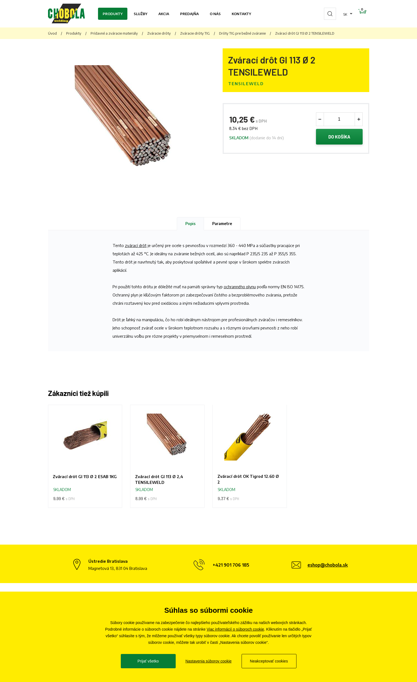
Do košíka (339, 137)
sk (328, 14)
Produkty (113, 14)
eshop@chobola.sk (327, 566)
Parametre (222, 223)
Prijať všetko (148, 661)
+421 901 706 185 (231, 566)
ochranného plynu (240, 286)
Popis (190, 223)
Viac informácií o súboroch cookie (235, 629)
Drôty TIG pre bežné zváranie (242, 33)
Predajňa (189, 14)
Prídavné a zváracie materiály (114, 33)
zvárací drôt (136, 245)
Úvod (52, 33)
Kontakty (241, 14)
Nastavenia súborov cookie (208, 661)
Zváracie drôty (159, 33)
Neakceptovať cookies (269, 661)
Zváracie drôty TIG (195, 33)
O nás (215, 14)
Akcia (163, 14)
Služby (140, 14)
